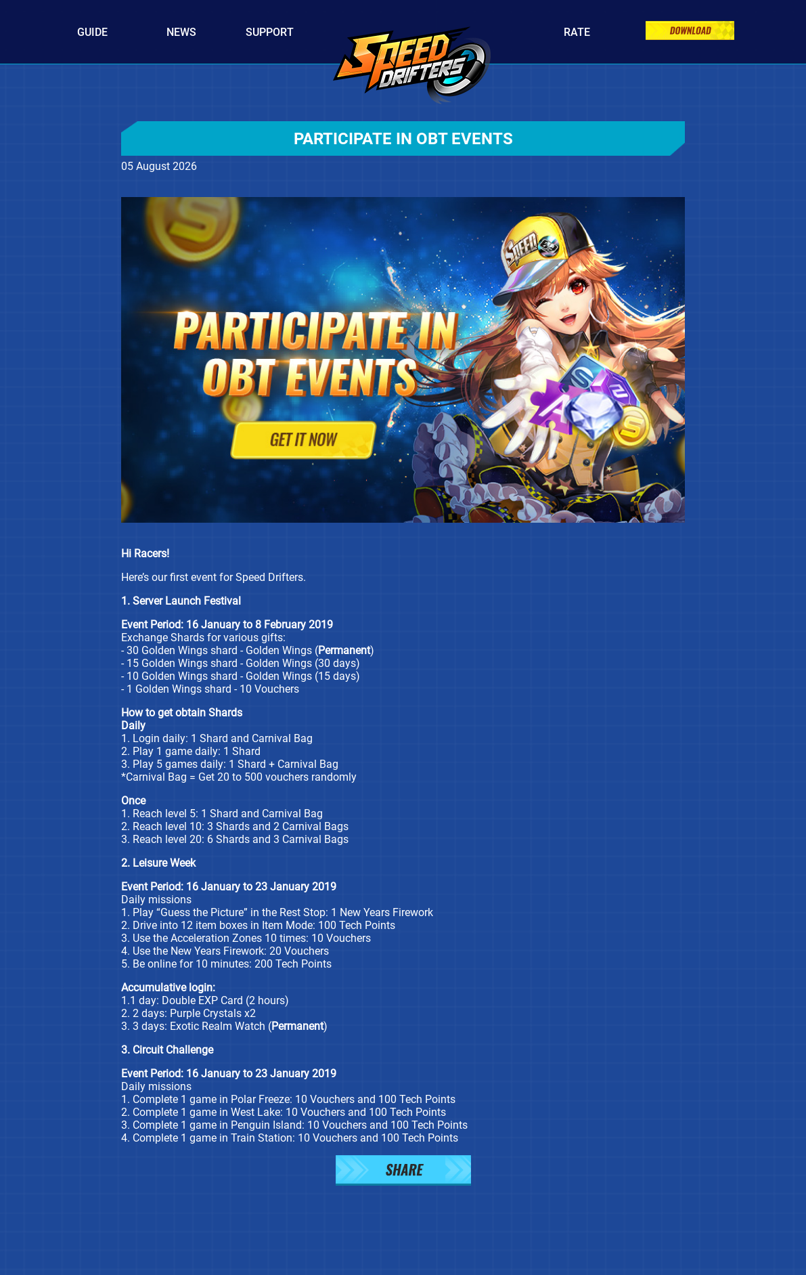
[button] (403, 1171)
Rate (577, 32)
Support (270, 32)
